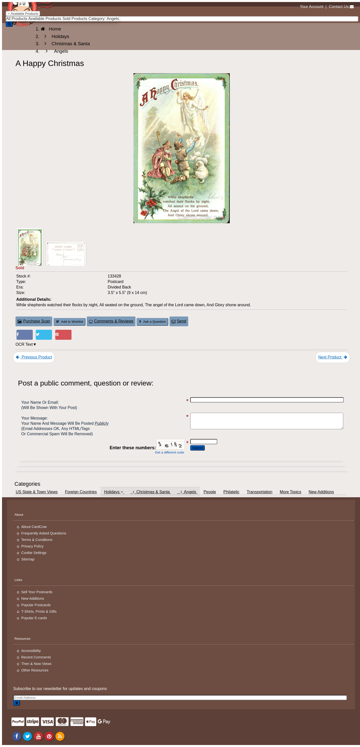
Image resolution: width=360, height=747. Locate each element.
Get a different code (160, 452)
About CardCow (34, 527)
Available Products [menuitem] (44, 18)
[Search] (9, 24)
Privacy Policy (32, 546)
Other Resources (34, 670)
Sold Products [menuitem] (75, 18)
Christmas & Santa (150, 492)
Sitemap (27, 559)
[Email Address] (180, 697)
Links (18, 580)
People (210, 492)
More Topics (290, 492)
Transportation (259, 492)
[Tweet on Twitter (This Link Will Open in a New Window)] (44, 335)
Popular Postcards (36, 605)
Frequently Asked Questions (43, 533)
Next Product (332, 357)
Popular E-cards (34, 618)
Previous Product (34, 357)
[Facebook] (17, 736)
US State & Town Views (37, 492)
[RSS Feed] (60, 736)
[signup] (16, 703)
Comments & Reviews (111, 321)
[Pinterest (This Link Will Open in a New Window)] (63, 335)
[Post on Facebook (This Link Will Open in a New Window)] (24, 335)
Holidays (114, 492)
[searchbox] (182, 19)
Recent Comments (36, 657)
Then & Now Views (36, 664)
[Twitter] (27, 736)
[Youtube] (38, 736)
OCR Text (24, 344)
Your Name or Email (39, 402)
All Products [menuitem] (16, 18)
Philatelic (231, 492)
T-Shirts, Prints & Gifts (39, 612)
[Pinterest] (49, 736)
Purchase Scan (34, 321)
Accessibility (31, 651)
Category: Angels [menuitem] (103, 18)
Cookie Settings (33, 553)
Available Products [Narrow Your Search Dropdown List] (23, 14)
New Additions (321, 492)
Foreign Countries (81, 492)
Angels (187, 492)
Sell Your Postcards (36, 592)
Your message (34, 418)
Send (179, 321)
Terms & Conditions (36, 540)
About (18, 514)
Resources (22, 638)
